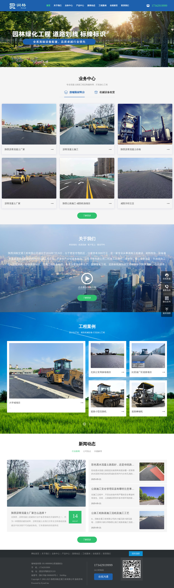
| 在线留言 (95, 554)
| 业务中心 (54, 554)
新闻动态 (91, 5)
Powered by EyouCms (40, 583)
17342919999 (44, 567)
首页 (48, 5)
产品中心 (80, 5)
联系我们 (125, 5)
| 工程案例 (85, 554)
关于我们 (58, 5)
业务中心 (69, 5)
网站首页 (35, 554)
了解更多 (87, 216)
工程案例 (102, 5)
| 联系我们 (106, 554)
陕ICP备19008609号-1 (48, 575)
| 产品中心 (65, 554)
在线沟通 (103, 576)
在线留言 (114, 5)
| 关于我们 (44, 554)
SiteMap (63, 575)
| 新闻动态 (75, 554)
